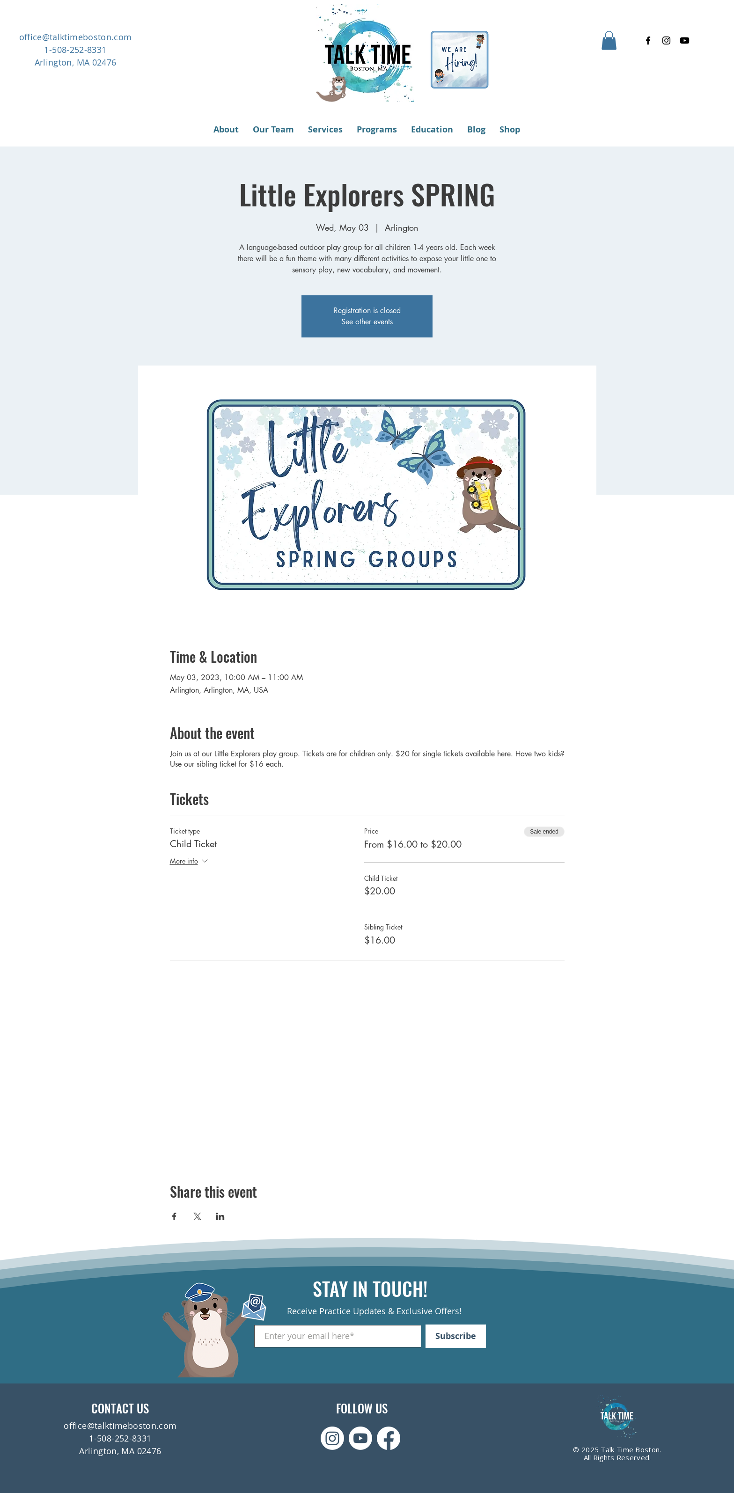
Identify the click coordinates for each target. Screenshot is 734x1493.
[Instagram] (666, 40)
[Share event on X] (197, 1216)
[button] (609, 40)
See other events (367, 322)
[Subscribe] (456, 1336)
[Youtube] (684, 40)
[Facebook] (648, 40)
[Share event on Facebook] (174, 1216)
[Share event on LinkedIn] (220, 1216)
